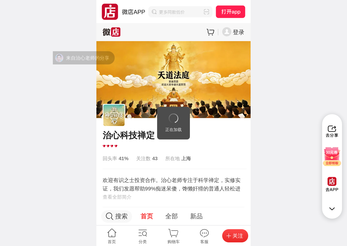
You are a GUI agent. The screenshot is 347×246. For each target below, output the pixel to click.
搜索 (117, 216)
